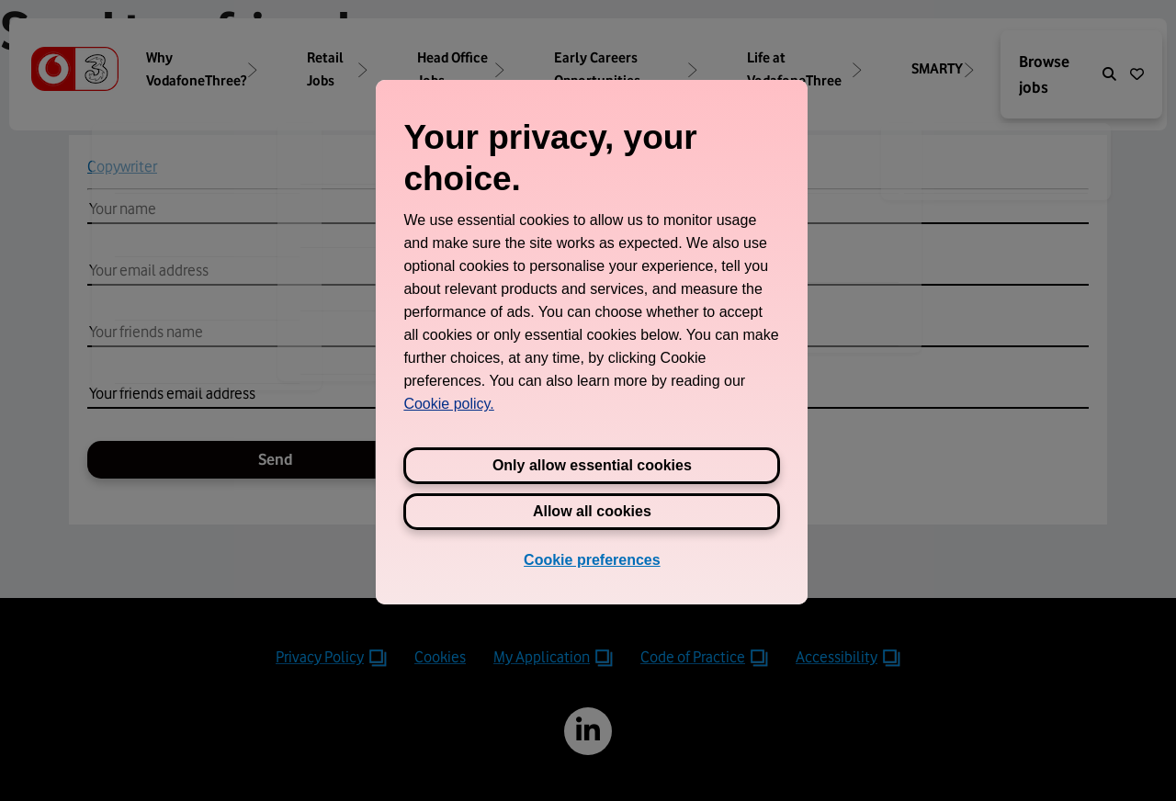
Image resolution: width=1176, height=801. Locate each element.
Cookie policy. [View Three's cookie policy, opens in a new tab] (448, 404)
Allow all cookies (592, 511)
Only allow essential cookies (592, 465)
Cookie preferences (592, 560)
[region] (592, 342)
